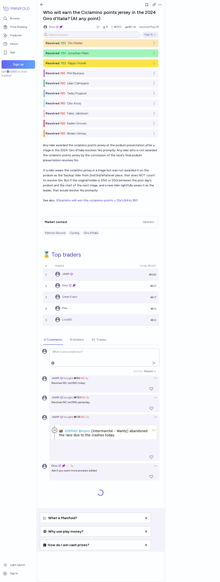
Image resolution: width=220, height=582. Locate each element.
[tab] (53, 340)
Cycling (74, 233)
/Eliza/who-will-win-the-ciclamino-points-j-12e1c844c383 (97, 200)
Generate (148, 222)
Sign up (18, 64)
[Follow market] (147, 5)
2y (86, 378)
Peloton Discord (55, 233)
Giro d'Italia (91, 233)
